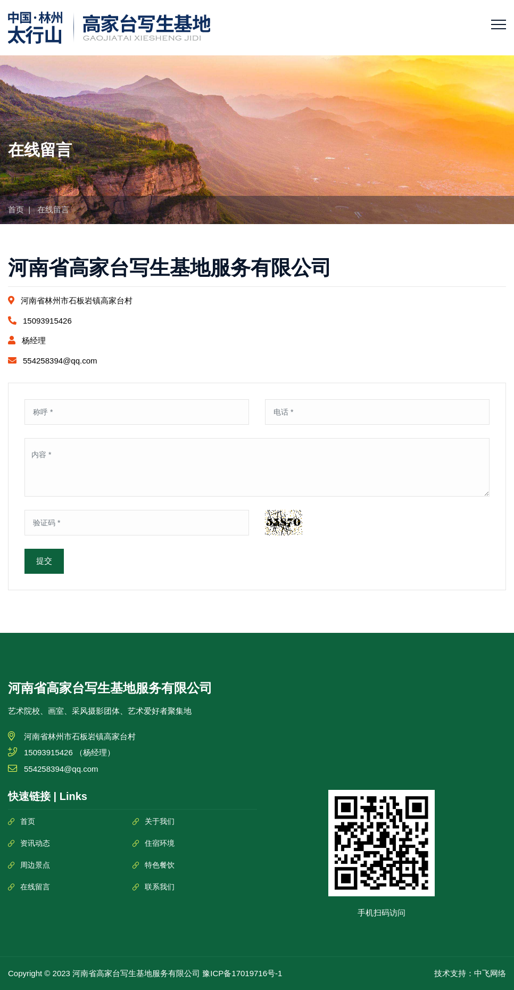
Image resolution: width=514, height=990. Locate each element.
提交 (44, 560)
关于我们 (160, 821)
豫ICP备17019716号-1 (242, 973)
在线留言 (35, 886)
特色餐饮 (160, 865)
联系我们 (160, 886)
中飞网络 (490, 973)
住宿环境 (160, 843)
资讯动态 (35, 843)
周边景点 (35, 865)
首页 (16, 209)
